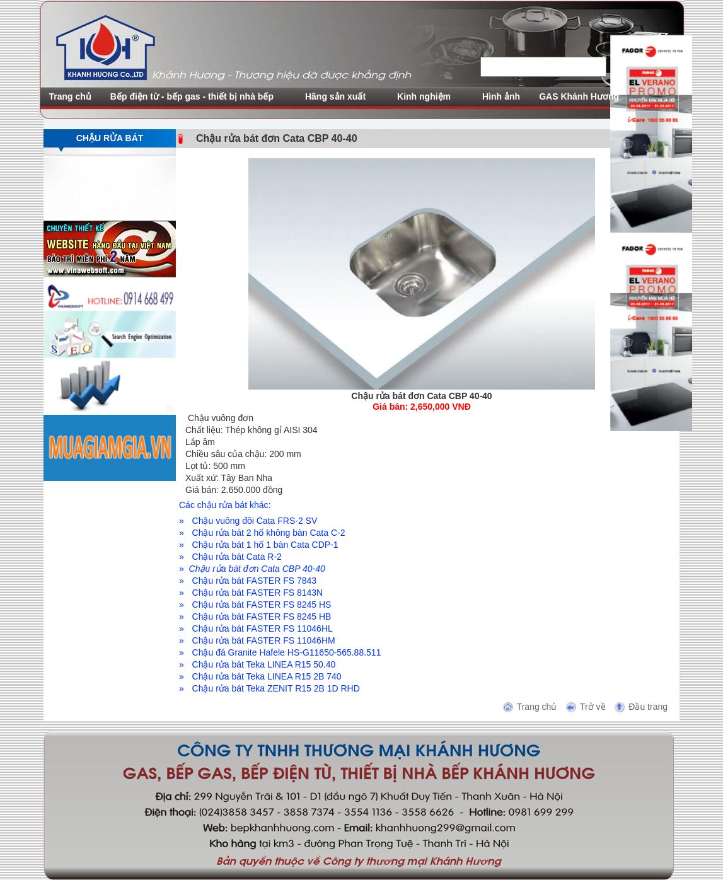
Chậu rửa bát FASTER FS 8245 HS (262, 604)
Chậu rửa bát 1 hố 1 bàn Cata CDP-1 (265, 545)
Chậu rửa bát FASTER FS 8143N (257, 593)
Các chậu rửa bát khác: (224, 505)
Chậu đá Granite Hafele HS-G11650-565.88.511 (286, 652)
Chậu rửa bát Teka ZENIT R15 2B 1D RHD (276, 688)
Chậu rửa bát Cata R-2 (237, 557)
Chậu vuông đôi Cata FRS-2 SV (255, 521)
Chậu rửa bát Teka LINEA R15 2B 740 (267, 676)
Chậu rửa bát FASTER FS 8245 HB (262, 616)
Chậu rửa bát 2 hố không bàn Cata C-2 (268, 533)
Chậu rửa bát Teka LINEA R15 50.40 (264, 664)
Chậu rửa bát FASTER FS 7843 (254, 581)
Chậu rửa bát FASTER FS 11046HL (262, 628)
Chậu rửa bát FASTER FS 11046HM (263, 640)
